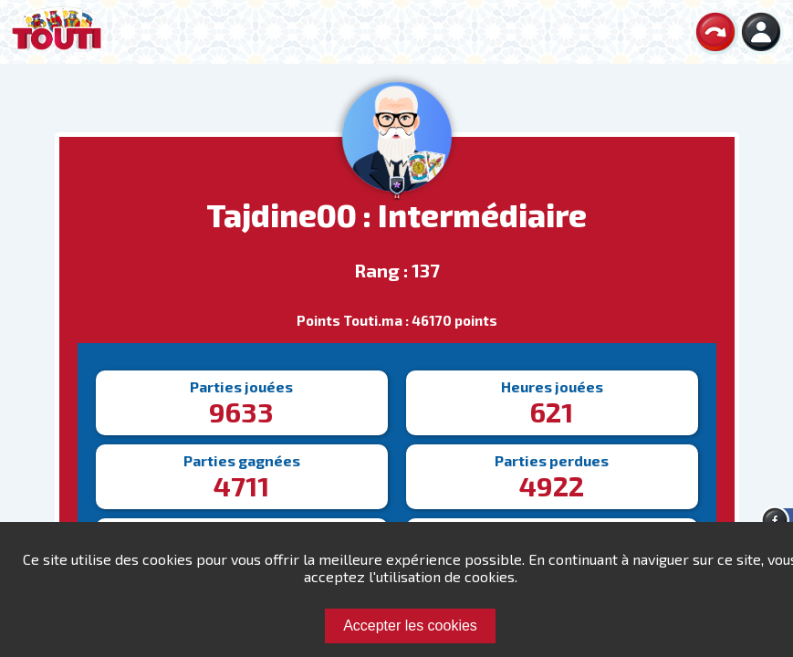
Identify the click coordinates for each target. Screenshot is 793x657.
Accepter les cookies (410, 625)
